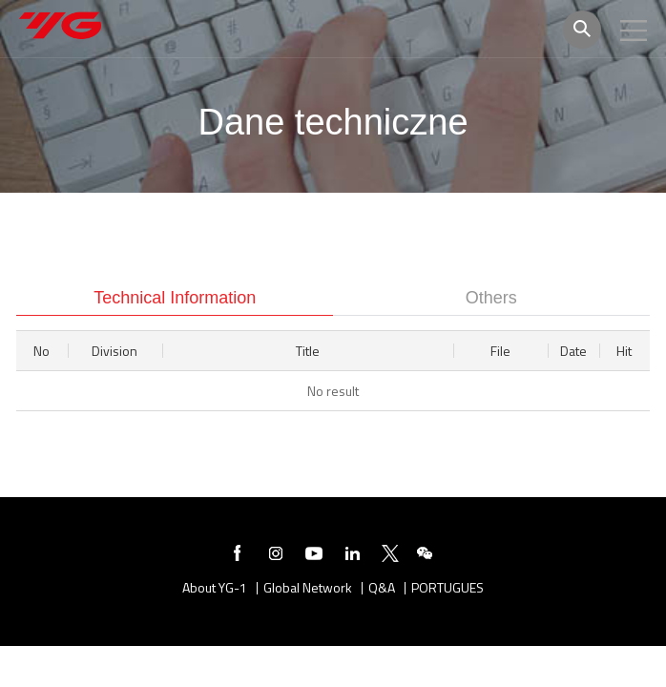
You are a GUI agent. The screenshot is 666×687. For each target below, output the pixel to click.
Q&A (381, 588)
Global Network (307, 588)
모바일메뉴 (633, 30)
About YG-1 (214, 588)
